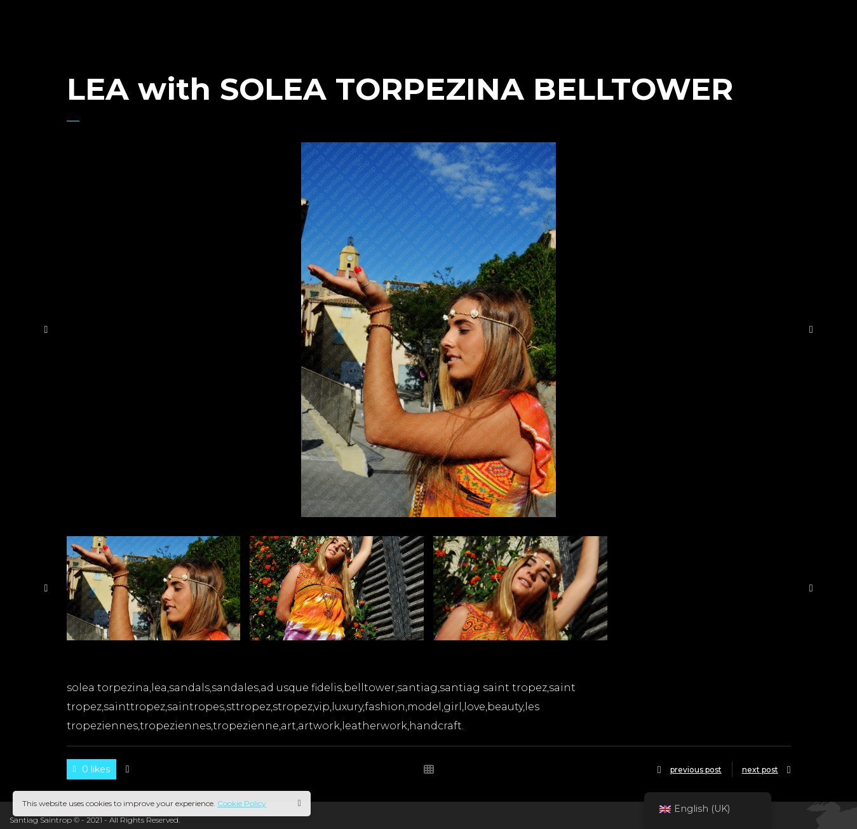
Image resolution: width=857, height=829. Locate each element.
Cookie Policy (241, 803)
